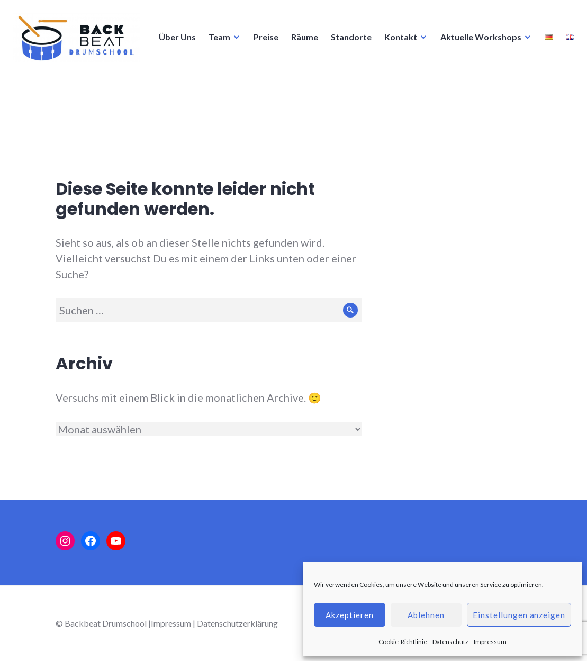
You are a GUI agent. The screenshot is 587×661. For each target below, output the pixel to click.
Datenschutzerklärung (237, 623)
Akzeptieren (349, 615)
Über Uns (34, 89)
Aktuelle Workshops (337, 89)
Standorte (208, 89)
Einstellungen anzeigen (519, 615)
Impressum (490, 642)
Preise (123, 89)
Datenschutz (450, 642)
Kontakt (257, 89)
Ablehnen (426, 615)
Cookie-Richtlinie (402, 642)
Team (76, 89)
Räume (161, 89)
